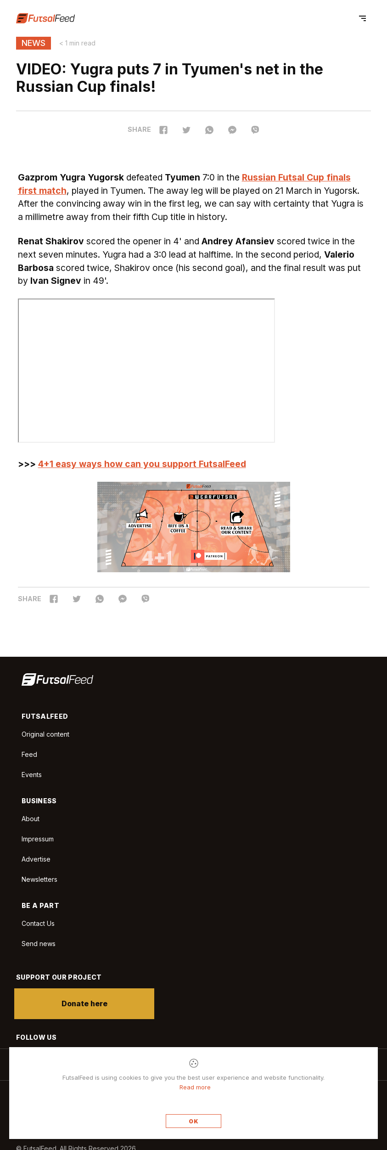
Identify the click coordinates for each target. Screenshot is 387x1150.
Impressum (38, 839)
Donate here (86, 1003)
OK (194, 1121)
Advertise (36, 859)
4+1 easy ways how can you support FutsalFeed (142, 463)
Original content (45, 734)
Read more (195, 1087)
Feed (29, 754)
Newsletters (39, 879)
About (30, 819)
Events (32, 774)
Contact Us (38, 923)
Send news (39, 943)
